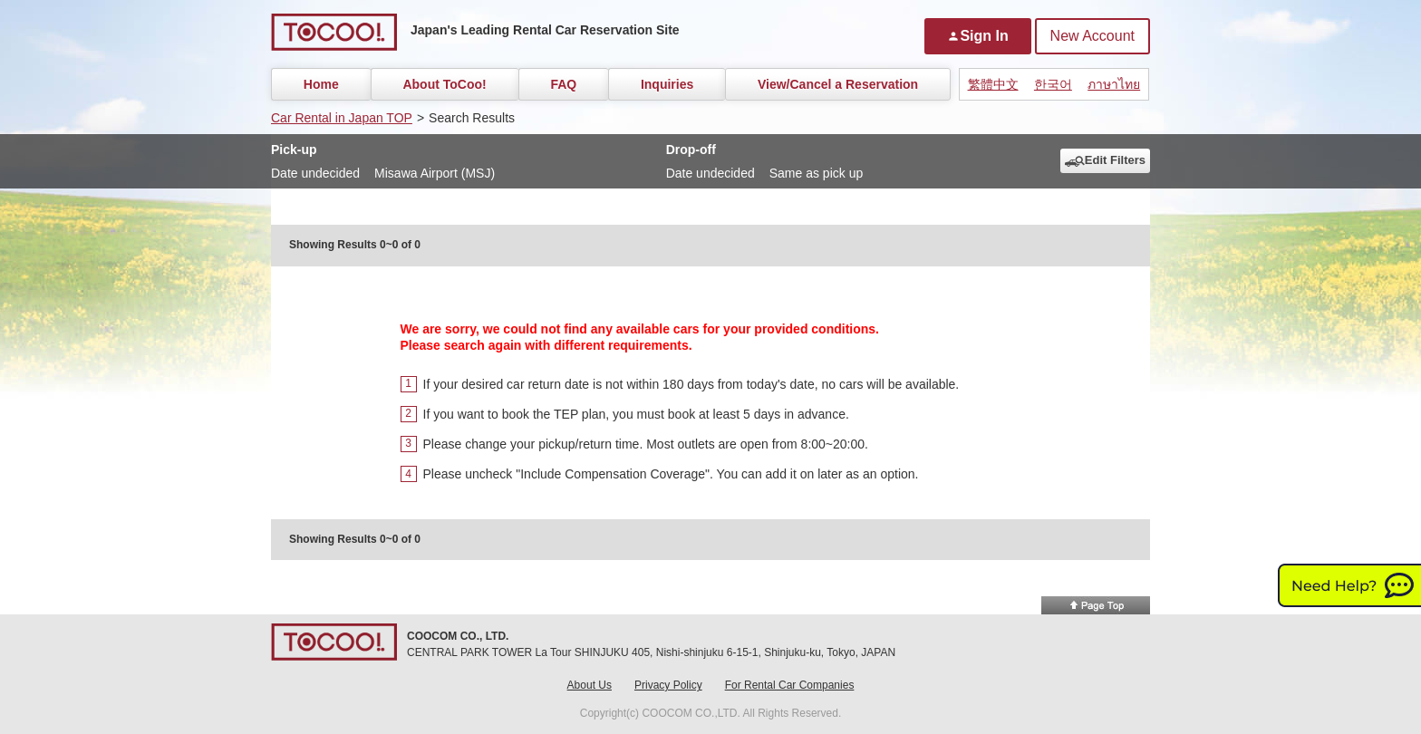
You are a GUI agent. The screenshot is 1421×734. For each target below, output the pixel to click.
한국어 (1053, 84)
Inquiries (667, 84)
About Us (589, 685)
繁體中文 (993, 84)
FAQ (563, 84)
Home (321, 84)
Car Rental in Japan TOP (341, 118)
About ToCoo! (444, 84)
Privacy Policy (668, 685)
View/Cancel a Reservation (838, 84)
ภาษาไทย (1114, 84)
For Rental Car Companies (790, 685)
